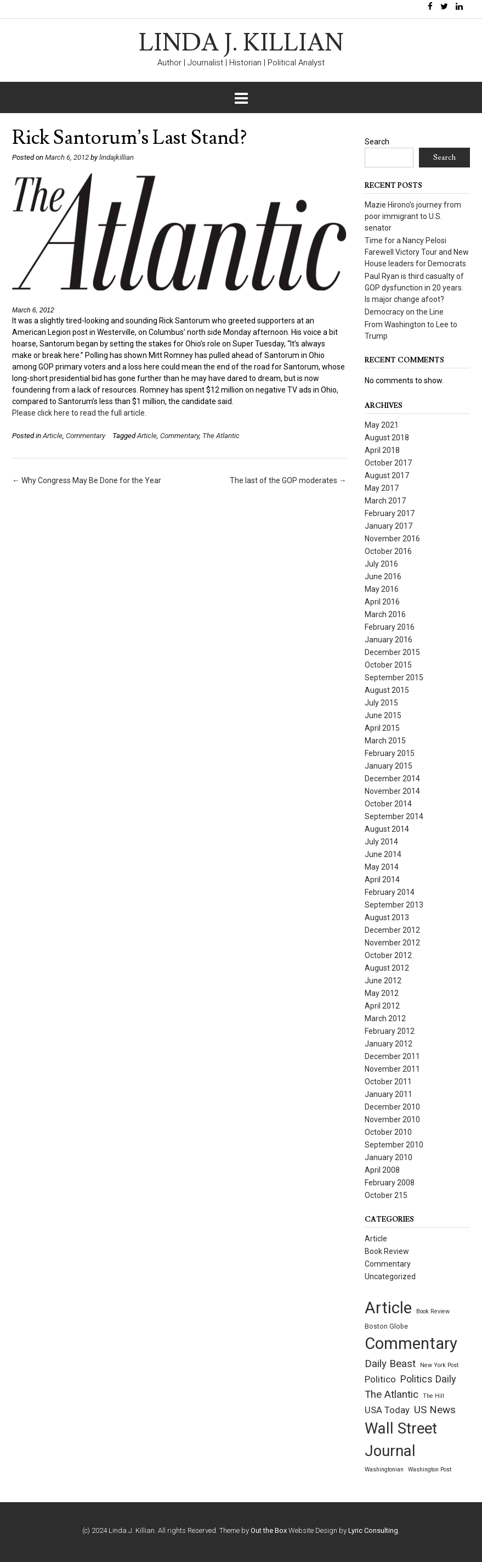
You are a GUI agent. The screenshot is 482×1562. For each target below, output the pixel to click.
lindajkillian (116, 157)
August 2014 (387, 829)
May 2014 (382, 867)
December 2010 (392, 1106)
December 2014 (392, 778)
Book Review (387, 1251)
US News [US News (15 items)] (435, 1409)
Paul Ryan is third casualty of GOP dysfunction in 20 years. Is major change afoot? (414, 288)
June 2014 (383, 854)
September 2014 (394, 816)
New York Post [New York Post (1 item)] (439, 1365)
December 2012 (392, 930)
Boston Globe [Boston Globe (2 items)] (386, 1326)
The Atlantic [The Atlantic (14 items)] (391, 1395)
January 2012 (388, 1043)
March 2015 (385, 740)
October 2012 (388, 955)
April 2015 (382, 728)
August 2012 (387, 968)
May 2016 (382, 589)
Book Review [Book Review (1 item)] (433, 1311)
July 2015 (381, 702)
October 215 (386, 1195)
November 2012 (392, 942)
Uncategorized (390, 1276)
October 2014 (388, 803)
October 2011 (388, 1081)
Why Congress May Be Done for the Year (86, 480)
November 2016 (392, 538)
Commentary (85, 436)
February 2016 (390, 627)
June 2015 (383, 715)
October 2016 (388, 551)
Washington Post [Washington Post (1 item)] (429, 1469)
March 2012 (385, 1018)
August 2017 (387, 475)
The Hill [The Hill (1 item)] (433, 1395)
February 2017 (390, 513)
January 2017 (388, 526)
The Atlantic (221, 436)
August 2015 (387, 690)
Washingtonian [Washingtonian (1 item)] (384, 1469)
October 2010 (388, 1132)
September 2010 (394, 1144)
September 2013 (394, 904)
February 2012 (390, 1031)
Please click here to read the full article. (79, 412)
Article (53, 436)
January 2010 (388, 1157)
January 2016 (388, 639)
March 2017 (385, 500)
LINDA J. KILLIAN (241, 43)
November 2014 (392, 791)
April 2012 (382, 1005)
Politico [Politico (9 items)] (380, 1379)
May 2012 (382, 993)
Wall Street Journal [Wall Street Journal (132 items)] (401, 1440)
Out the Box (269, 1530)
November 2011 (392, 1069)
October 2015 (388, 664)
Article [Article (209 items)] (388, 1307)
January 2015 (388, 766)
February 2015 (390, 753)
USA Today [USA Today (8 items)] (387, 1410)
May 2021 (382, 425)
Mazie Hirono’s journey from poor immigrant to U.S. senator (413, 216)
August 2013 (387, 917)
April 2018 (382, 450)
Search (377, 141)
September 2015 (394, 677)
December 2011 (392, 1056)
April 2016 (382, 601)
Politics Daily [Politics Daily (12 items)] (428, 1379)
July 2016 (381, 563)
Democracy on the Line (404, 311)
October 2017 (388, 462)
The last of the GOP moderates (288, 480)
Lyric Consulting (373, 1530)
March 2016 (385, 614)
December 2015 (392, 652)
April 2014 (382, 879)
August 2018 (387, 437)
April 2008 (382, 1170)
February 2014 (390, 892)
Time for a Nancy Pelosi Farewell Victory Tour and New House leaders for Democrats (417, 252)
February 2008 (390, 1182)
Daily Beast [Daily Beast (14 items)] (390, 1364)
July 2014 (381, 841)
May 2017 (382, 488)
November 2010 (392, 1119)
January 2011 (388, 1094)
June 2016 (383, 576)
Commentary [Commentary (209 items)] (411, 1343)
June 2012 (383, 980)
